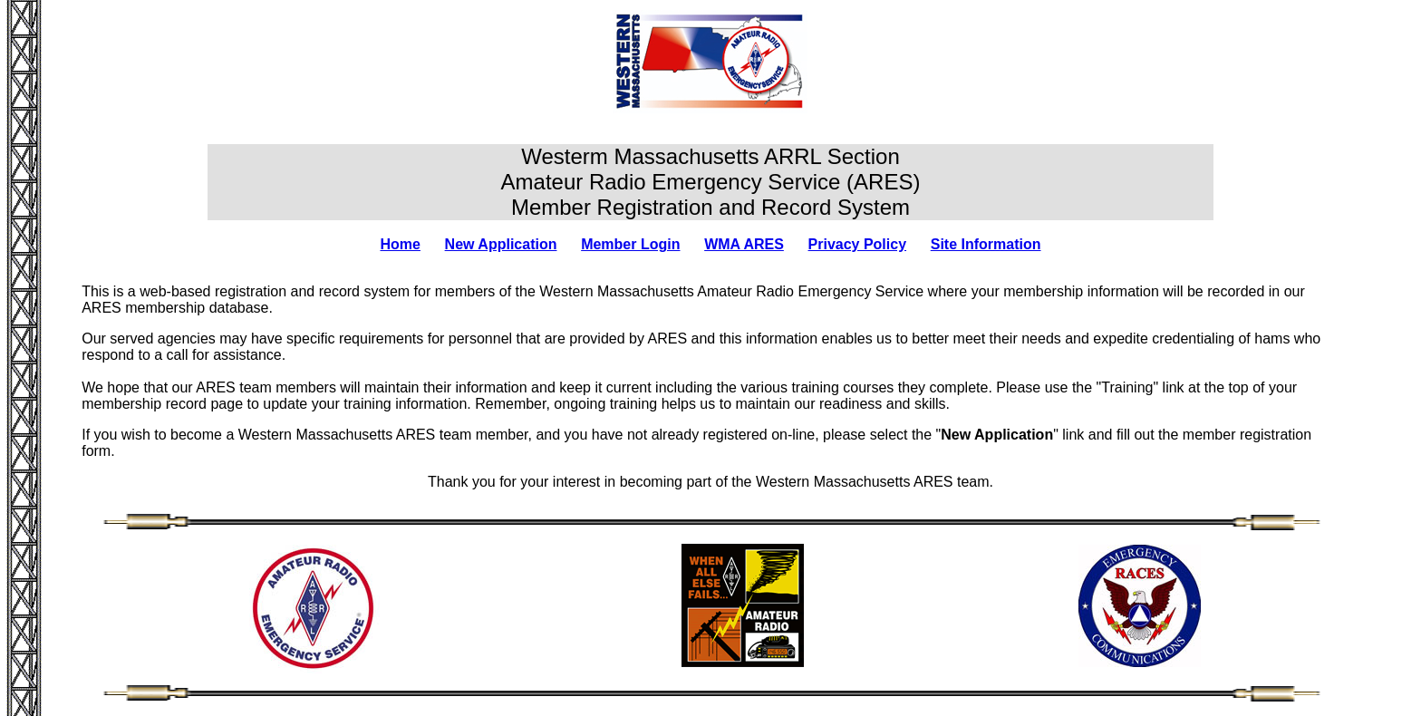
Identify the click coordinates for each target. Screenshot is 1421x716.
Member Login (630, 244)
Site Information (986, 244)
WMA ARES (744, 244)
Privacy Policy (857, 244)
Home (400, 244)
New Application (501, 244)
